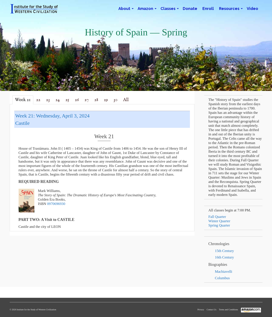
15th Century (224, 251)
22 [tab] (38, 100)
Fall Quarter (217, 217)
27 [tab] (86, 100)
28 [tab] (96, 100)
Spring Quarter (219, 225)
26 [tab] (77, 100)
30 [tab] (116, 100)
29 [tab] (106, 100)
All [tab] (126, 100)
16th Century (224, 257)
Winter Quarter (219, 221)
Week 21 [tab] (23, 100)
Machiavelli (223, 271)
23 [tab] (48, 100)
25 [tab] (67, 100)
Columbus (222, 278)
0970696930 (56, 204)
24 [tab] (58, 100)
